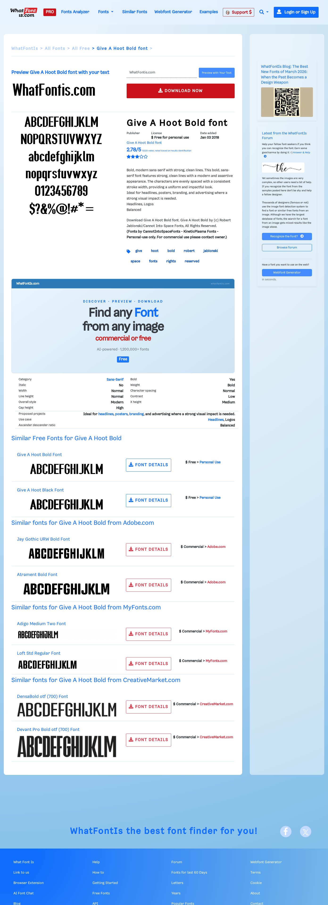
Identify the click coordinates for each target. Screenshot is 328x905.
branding (136, 414)
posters (121, 414)
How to (98, 873)
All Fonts (55, 49)
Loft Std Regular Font (38, 653)
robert (189, 251)
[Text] (162, 73)
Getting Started (105, 883)
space (135, 261)
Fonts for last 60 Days (189, 873)
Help (96, 862)
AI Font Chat (23, 893)
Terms (255, 873)
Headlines (216, 420)
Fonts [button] (104, 12)
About (255, 893)
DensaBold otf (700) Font (42, 696)
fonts (153, 261)
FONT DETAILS (148, 464)
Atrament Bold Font (37, 574)
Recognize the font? (287, 236)
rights (171, 261)
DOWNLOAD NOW (180, 90)
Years (175, 893)
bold (171, 251)
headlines (105, 414)
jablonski (210, 251)
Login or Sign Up (296, 12)
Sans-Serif (115, 380)
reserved (192, 261)
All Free (81, 49)
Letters (177, 883)
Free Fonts (101, 893)
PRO (50, 12)
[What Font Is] (24, 12)
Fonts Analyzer (75, 12)
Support (238, 12)
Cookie (256, 883)
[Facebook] (285, 831)
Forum (176, 862)
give (138, 251)
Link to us (21, 873)
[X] (305, 831)
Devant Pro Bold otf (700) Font (48, 729)
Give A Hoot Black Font (40, 490)
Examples (208, 12)
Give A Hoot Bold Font (39, 454)
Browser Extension (28, 883)
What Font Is (23, 862)
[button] (264, 12)
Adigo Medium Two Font (41, 624)
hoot (154, 251)
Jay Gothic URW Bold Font (43, 539)
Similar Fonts (134, 12)
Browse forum (287, 247)
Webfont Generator (173, 12)
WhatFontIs (24, 49)
